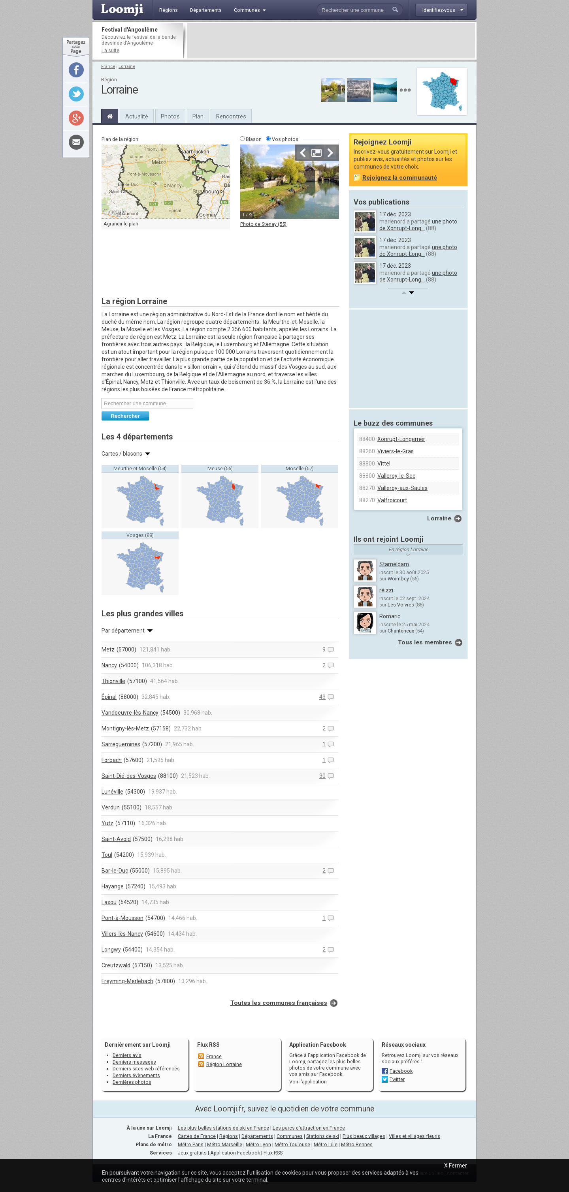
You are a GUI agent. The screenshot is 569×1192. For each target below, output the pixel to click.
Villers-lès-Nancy (122, 934)
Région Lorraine (224, 1064)
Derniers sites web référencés (146, 1069)
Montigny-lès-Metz (125, 728)
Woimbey (398, 579)
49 (322, 697)
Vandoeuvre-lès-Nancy (130, 713)
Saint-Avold (116, 839)
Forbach (112, 760)
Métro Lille (325, 1144)
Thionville (113, 681)
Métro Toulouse (292, 1144)
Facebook (401, 1071)
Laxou (109, 902)
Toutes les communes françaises (278, 1002)
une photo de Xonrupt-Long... (418, 224)
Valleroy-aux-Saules (402, 488)
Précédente (303, 152)
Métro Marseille (224, 1144)
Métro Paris (190, 1144)
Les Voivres (401, 605)
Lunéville (112, 791)
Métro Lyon (258, 1144)
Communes (290, 1136)
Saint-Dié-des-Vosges (129, 776)
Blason (254, 139)
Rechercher (125, 416)
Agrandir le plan (121, 224)
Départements (257, 1136)
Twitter (397, 1079)
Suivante (330, 152)
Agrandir (316, 152)
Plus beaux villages (364, 1136)
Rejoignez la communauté (399, 177)
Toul (107, 855)
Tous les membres (425, 642)
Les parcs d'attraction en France (309, 1128)
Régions (228, 1136)
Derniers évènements (136, 1075)
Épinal (109, 697)
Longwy (111, 949)
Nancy (109, 665)
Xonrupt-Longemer (401, 439)
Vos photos (285, 139)
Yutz (107, 823)
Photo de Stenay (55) (263, 224)
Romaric (389, 616)
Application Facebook (235, 1153)
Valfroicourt (392, 500)
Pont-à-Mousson (122, 918)
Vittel (383, 463)
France (108, 66)
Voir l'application (308, 1082)
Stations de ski (322, 1136)
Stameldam (394, 564)
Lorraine (127, 66)
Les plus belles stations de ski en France (223, 1128)
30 (322, 776)
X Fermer (455, 1165)
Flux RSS (208, 1045)
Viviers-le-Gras (395, 451)
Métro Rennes (357, 1144)
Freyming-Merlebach (127, 981)
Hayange (113, 886)
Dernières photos (132, 1082)
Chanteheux (401, 631)
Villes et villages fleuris (414, 1136)
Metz (108, 649)
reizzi (386, 590)
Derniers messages (134, 1062)
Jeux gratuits (192, 1153)
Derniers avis (127, 1055)
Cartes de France (197, 1136)
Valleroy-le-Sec (396, 476)
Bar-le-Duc (115, 870)
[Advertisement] (331, 40)
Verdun (111, 807)
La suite (110, 50)
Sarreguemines (121, 744)
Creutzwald (116, 965)
